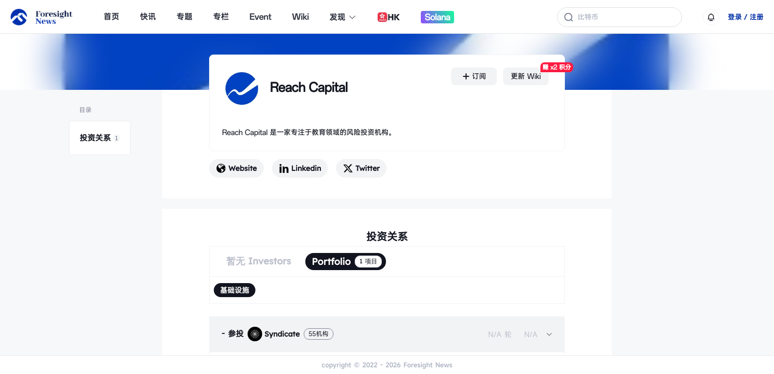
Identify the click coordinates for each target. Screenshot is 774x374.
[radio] (234, 290)
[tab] (387, 334)
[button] (387, 334)
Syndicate (274, 334)
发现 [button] (343, 17)
